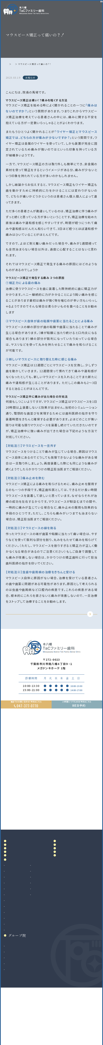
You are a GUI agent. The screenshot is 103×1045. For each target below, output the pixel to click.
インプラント (14, 965)
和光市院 (12, 999)
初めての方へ (18, 899)
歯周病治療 (13, 930)
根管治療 (12, 924)
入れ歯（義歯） (15, 936)
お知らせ (22, 64)
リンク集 (65, 901)
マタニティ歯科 (49, 936)
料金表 (63, 873)
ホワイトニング (49, 924)
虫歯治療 (12, 918)
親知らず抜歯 (14, 960)
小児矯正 (12, 983)
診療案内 (15, 911)
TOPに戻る (50, 620)
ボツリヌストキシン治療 (55, 948)
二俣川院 (12, 1011)
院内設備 (15, 890)
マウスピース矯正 (17, 977)
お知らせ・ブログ (72, 893)
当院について (18, 873)
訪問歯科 (46, 942)
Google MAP (81, 842)
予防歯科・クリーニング (21, 948)
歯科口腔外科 (15, 954)
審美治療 (46, 918)
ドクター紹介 (18, 882)
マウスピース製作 (51, 930)
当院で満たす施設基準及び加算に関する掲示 (71, 883)
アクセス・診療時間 (71, 865)
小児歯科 (12, 942)
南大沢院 (12, 1005)
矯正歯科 (12, 971)
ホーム (10, 64)
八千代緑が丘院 (16, 1017)
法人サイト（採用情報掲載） (23, 1023)
